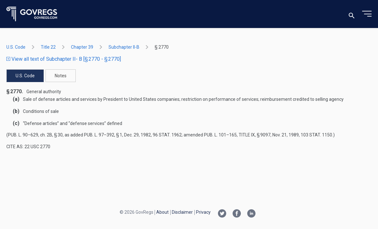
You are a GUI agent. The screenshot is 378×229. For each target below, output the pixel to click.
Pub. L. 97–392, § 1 (103, 134)
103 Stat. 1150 (316, 134)
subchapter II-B (123, 47)
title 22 (48, 47)
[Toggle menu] (367, 14)
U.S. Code (15, 47)
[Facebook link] (237, 214)
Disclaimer (182, 212)
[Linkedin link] (251, 214)
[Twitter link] (222, 214)
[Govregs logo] (32, 14)
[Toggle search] (351, 14)
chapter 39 (82, 47)
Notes (60, 75)
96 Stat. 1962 (167, 134)
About (162, 212)
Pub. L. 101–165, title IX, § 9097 (237, 134)
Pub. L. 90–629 (23, 134)
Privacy (203, 212)
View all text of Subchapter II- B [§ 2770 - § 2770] (63, 59)
